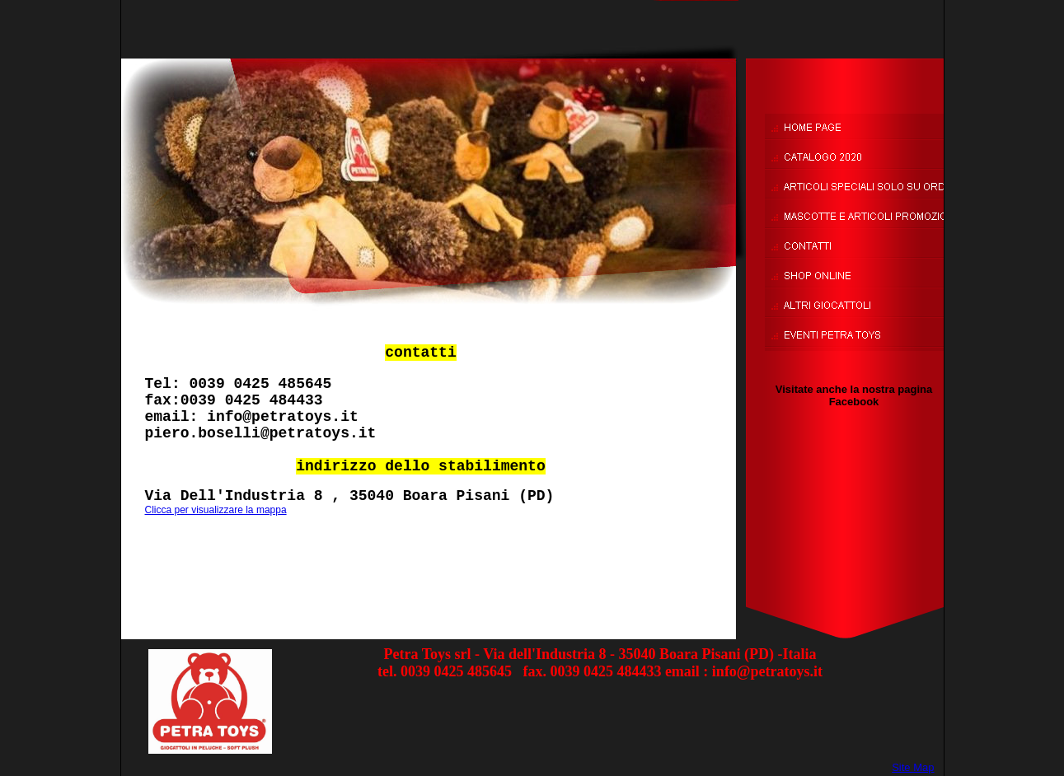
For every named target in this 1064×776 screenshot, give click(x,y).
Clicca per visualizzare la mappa (216, 510)
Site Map (913, 767)
